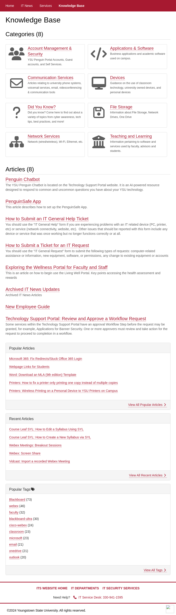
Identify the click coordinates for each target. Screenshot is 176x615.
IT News (27, 6)
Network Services (44, 136)
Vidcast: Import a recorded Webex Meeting (39, 461)
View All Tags (155, 570)
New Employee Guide (28, 306)
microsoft (15, 538)
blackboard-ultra (20, 519)
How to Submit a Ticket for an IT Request (47, 245)
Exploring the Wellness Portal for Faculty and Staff (56, 267)
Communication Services (50, 77)
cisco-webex (18, 525)
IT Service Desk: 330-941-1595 (98, 597)
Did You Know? (42, 107)
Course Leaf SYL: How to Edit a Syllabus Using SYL (46, 429)
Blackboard (17, 499)
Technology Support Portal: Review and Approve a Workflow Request (76, 318)
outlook (14, 557)
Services (45, 6)
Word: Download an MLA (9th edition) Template (42, 375)
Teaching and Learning (131, 136)
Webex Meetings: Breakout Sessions (35, 445)
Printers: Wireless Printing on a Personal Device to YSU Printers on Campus (63, 391)
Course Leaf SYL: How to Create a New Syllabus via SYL (50, 437)
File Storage (121, 107)
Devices (117, 77)
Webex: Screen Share (25, 453)
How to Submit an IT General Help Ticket (47, 218)
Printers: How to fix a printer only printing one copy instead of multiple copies (63, 383)
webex (13, 506)
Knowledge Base (71, 6)
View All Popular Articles (147, 405)
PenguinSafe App (23, 201)
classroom (16, 531)
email (13, 544)
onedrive (15, 551)
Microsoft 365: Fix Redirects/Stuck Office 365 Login (45, 359)
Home (10, 6)
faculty (13, 512)
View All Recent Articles (147, 475)
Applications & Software (132, 48)
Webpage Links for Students (29, 367)
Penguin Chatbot (23, 179)
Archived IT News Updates (33, 289)
